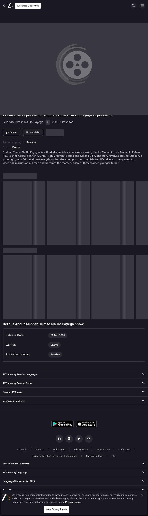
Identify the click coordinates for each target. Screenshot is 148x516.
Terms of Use (103, 449)
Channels (22, 449)
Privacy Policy (81, 449)
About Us (40, 449)
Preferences (124, 449)
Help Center (59, 449)
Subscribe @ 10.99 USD (28, 6)
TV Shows (67, 122)
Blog (114, 456)
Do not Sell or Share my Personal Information (54, 456)
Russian (31, 142)
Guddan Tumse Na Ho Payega (23, 122)
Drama (16, 147)
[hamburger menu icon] (142, 6)
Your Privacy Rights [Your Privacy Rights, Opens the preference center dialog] (56, 509)
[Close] (142, 495)
